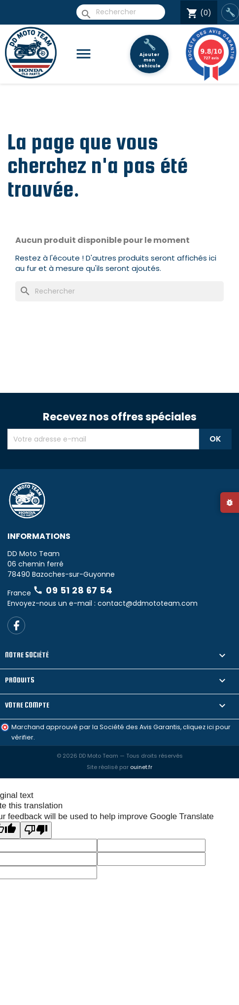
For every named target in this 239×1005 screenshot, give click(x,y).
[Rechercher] (120, 12)
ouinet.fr (141, 767)
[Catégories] (87, 54)
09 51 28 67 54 (72, 590)
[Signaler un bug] (229, 502)
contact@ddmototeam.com (148, 603)
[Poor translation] (36, 830)
